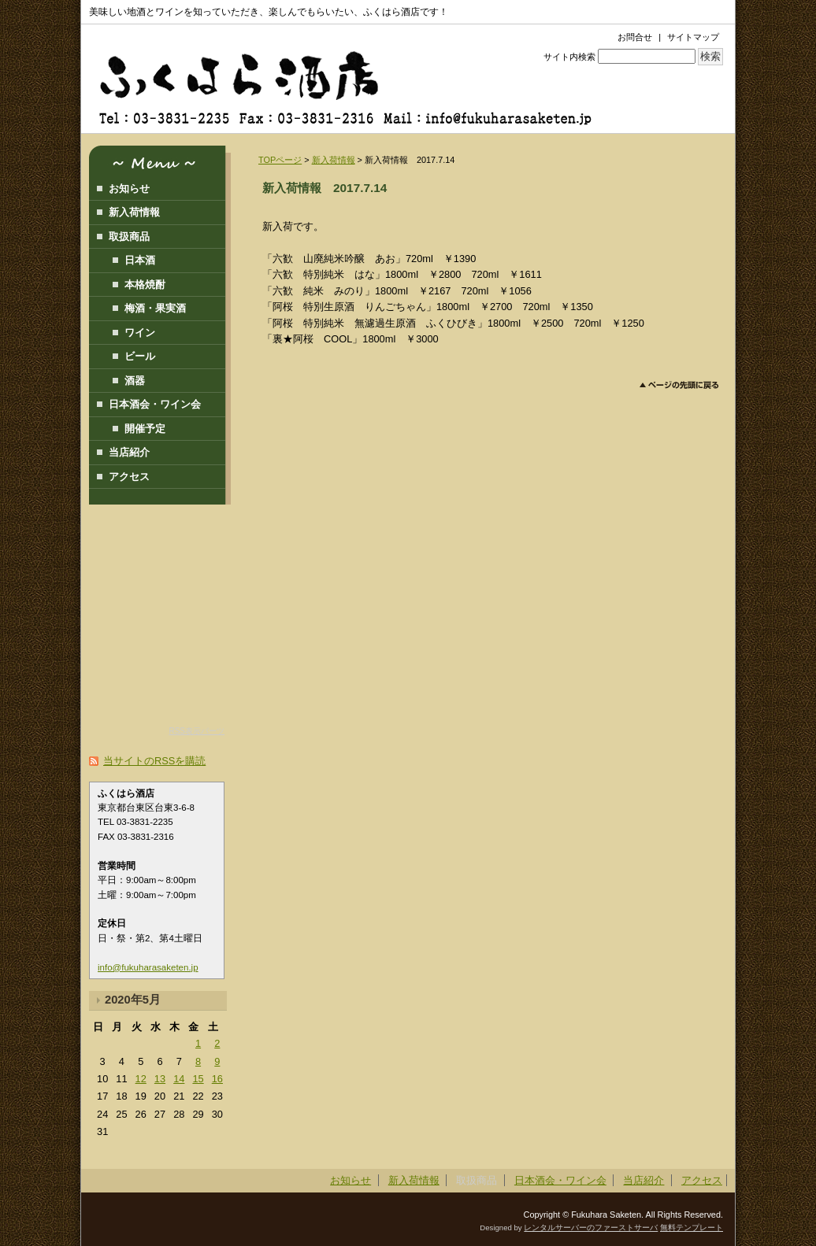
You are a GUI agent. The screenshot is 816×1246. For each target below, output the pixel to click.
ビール (139, 356)
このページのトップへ (679, 385)
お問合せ (635, 37)
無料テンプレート (691, 1227)
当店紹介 (129, 452)
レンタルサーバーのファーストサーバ (591, 1227)
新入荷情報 (333, 160)
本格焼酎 (144, 284)
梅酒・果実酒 (155, 308)
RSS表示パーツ (196, 731)
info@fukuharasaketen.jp (148, 967)
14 (178, 1079)
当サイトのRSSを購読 (154, 761)
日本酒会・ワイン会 (155, 404)
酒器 (134, 380)
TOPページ (280, 160)
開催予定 (144, 428)
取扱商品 (129, 236)
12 (141, 1079)
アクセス (129, 477)
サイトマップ (693, 37)
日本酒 (139, 260)
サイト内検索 (569, 56)
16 (217, 1079)
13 (159, 1079)
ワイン (139, 332)
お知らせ (129, 188)
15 (197, 1079)
